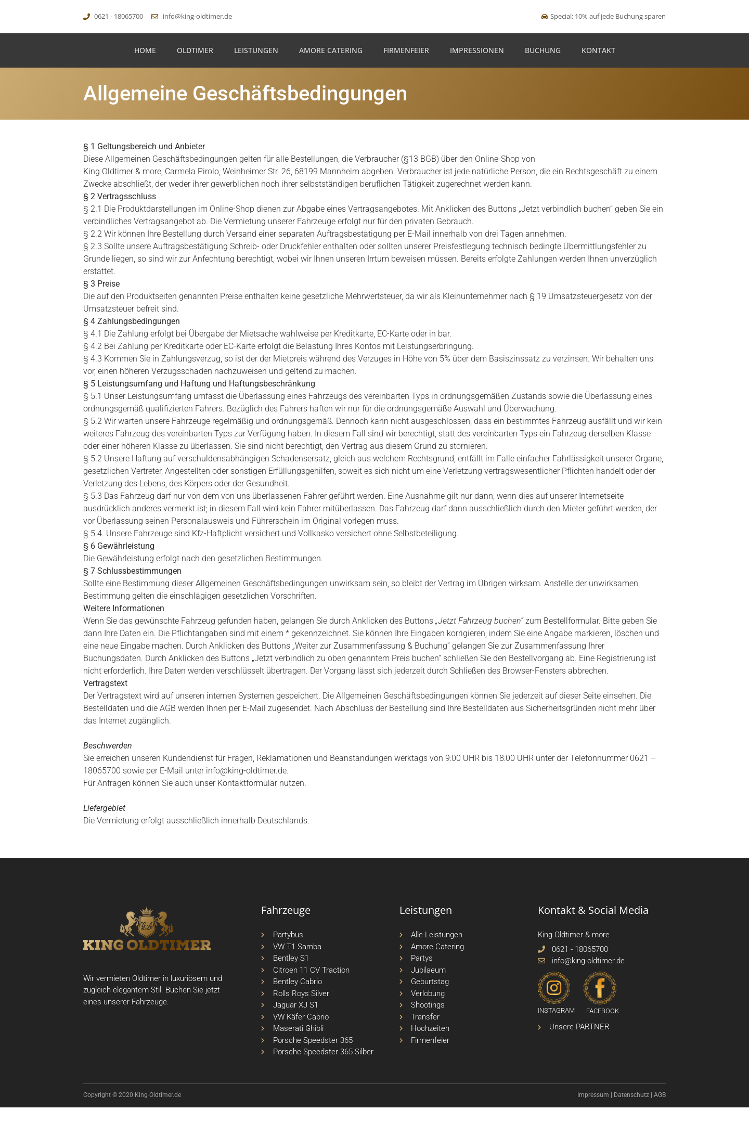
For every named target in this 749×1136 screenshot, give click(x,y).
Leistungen (256, 79)
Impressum (593, 1123)
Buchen (178, 1018)
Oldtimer (195, 79)
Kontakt (598, 79)
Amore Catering (331, 79)
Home (145, 79)
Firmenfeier (406, 79)
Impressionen (477, 79)
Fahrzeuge (149, 1030)
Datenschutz (631, 1123)
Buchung (543, 79)
